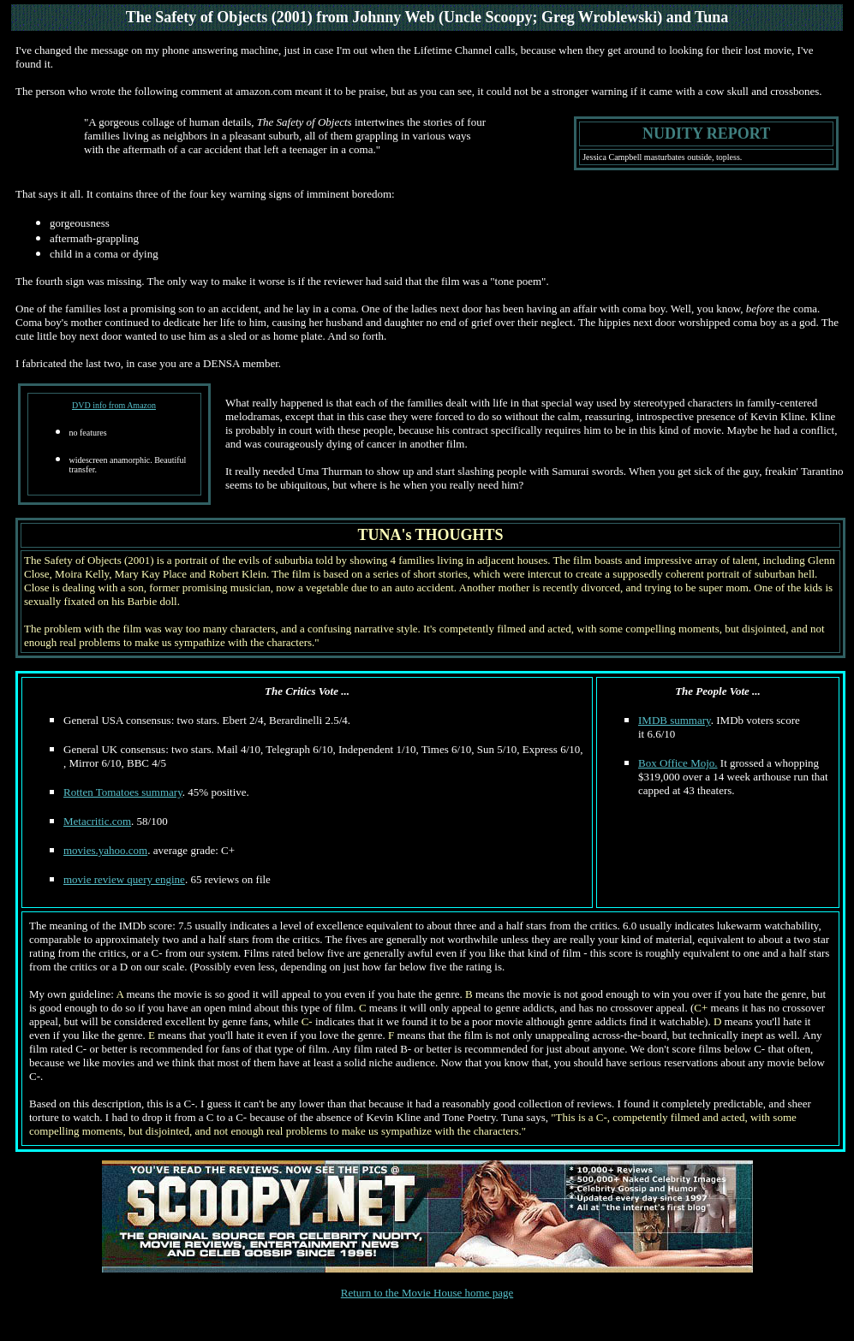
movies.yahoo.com (105, 850)
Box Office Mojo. (678, 763)
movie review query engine (124, 879)
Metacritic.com (97, 821)
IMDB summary (674, 720)
